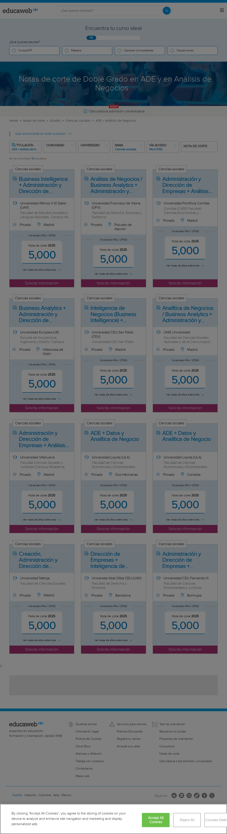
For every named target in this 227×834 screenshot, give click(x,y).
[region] (113, 819)
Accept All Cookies (156, 820)
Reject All (187, 820)
